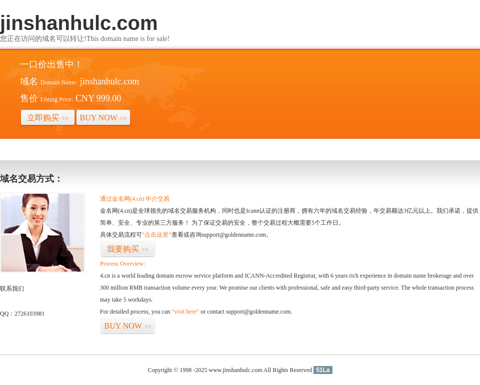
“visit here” (185, 311)
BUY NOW (103, 117)
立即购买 (47, 117)
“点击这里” (157, 234)
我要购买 (127, 249)
